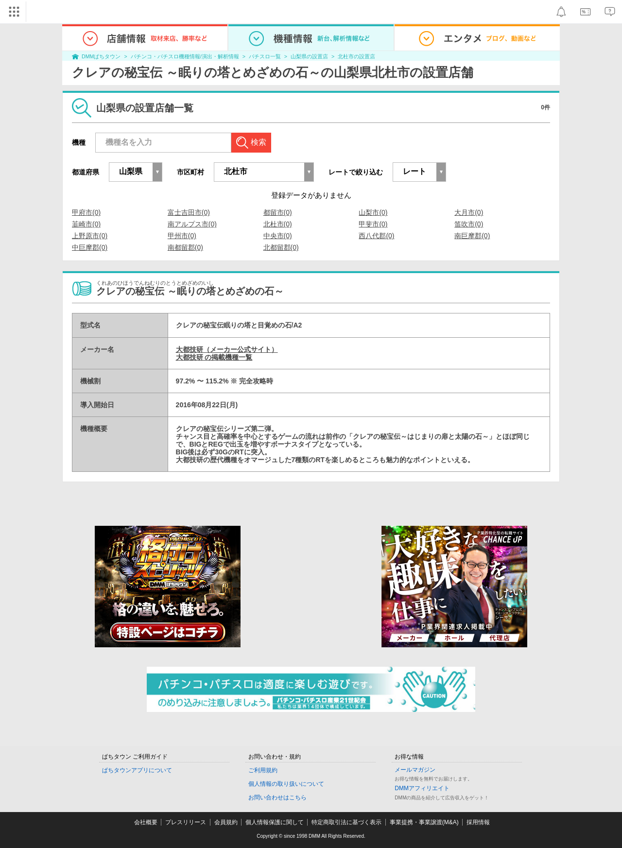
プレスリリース (185, 822)
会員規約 (226, 822)
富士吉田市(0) (189, 212)
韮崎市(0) (86, 224)
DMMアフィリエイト (422, 788)
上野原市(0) (89, 235)
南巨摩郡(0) (472, 235)
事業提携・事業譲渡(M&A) (424, 822)
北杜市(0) (277, 224)
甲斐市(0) (373, 224)
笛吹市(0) (468, 224)
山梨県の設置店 (309, 56)
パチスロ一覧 (265, 56)
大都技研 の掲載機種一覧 (214, 357)
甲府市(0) (86, 212)
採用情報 (478, 822)
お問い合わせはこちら (277, 797)
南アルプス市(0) (192, 224)
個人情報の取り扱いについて (286, 783)
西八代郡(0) (376, 235)
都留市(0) (277, 212)
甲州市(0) (182, 235)
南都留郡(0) (185, 247)
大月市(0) (468, 212)
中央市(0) (277, 235)
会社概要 (145, 822)
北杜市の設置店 (356, 56)
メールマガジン (415, 769)
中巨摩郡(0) (89, 247)
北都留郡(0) (281, 247)
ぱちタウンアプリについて (137, 770)
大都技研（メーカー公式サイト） (227, 349)
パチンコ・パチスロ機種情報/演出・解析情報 (185, 56)
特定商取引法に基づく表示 (346, 822)
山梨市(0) (373, 212)
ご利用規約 (262, 770)
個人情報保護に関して (274, 822)
